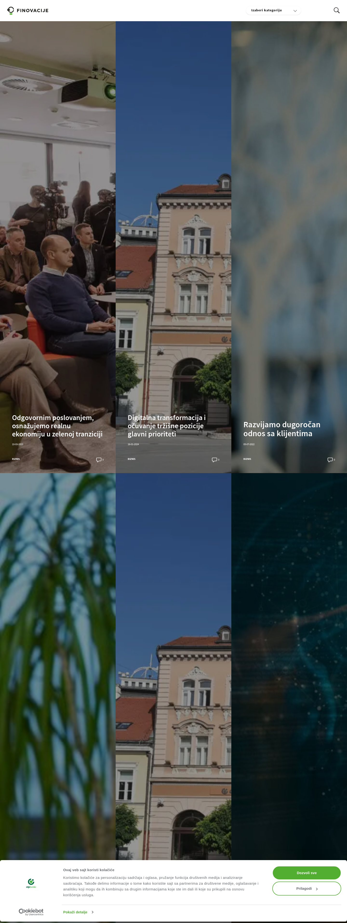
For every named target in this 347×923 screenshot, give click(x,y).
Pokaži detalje (75, 912)
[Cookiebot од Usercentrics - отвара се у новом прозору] (31, 912)
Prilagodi (307, 888)
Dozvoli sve (307, 873)
